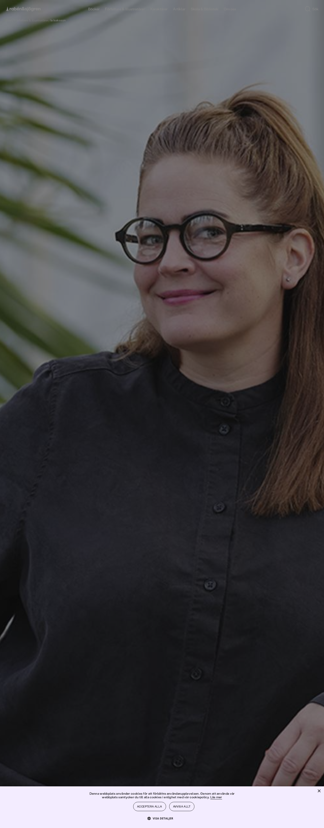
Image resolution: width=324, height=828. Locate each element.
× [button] (319, 791)
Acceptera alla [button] (149, 806)
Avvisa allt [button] (182, 806)
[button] (162, 818)
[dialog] (162, 414)
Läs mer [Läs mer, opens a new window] (216, 797)
